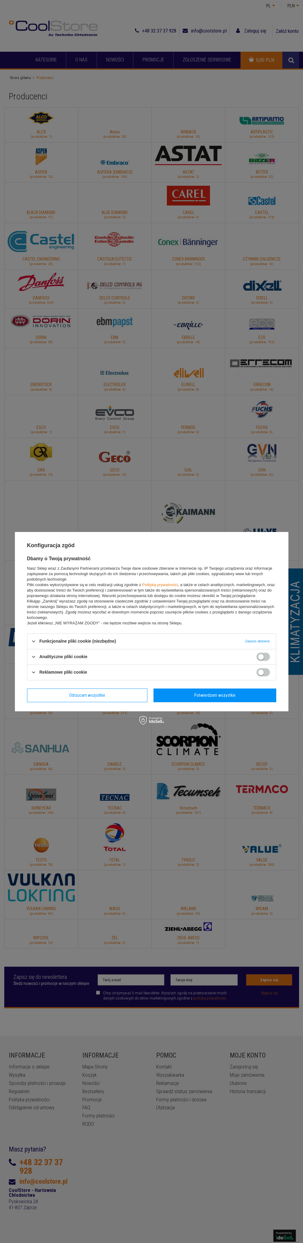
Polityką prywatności (160, 584)
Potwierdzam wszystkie (215, 695)
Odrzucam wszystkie (87, 695)
